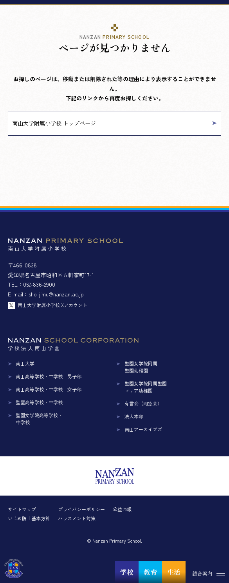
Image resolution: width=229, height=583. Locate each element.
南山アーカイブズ (143, 429)
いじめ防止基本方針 (29, 518)
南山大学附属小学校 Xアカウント (52, 304)
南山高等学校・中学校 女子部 (48, 389)
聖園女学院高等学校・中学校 (39, 418)
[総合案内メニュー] (207, 573)
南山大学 (25, 363)
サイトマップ (22, 509)
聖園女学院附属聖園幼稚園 (140, 367)
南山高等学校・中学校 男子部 (48, 376)
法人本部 (133, 416)
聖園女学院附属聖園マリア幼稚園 (145, 387)
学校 (126, 572)
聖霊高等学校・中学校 (39, 402)
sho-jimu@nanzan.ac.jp (56, 294)
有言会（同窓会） (143, 403)
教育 (150, 572)
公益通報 (122, 509)
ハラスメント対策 (77, 518)
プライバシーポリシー (81, 509)
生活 (173, 572)
